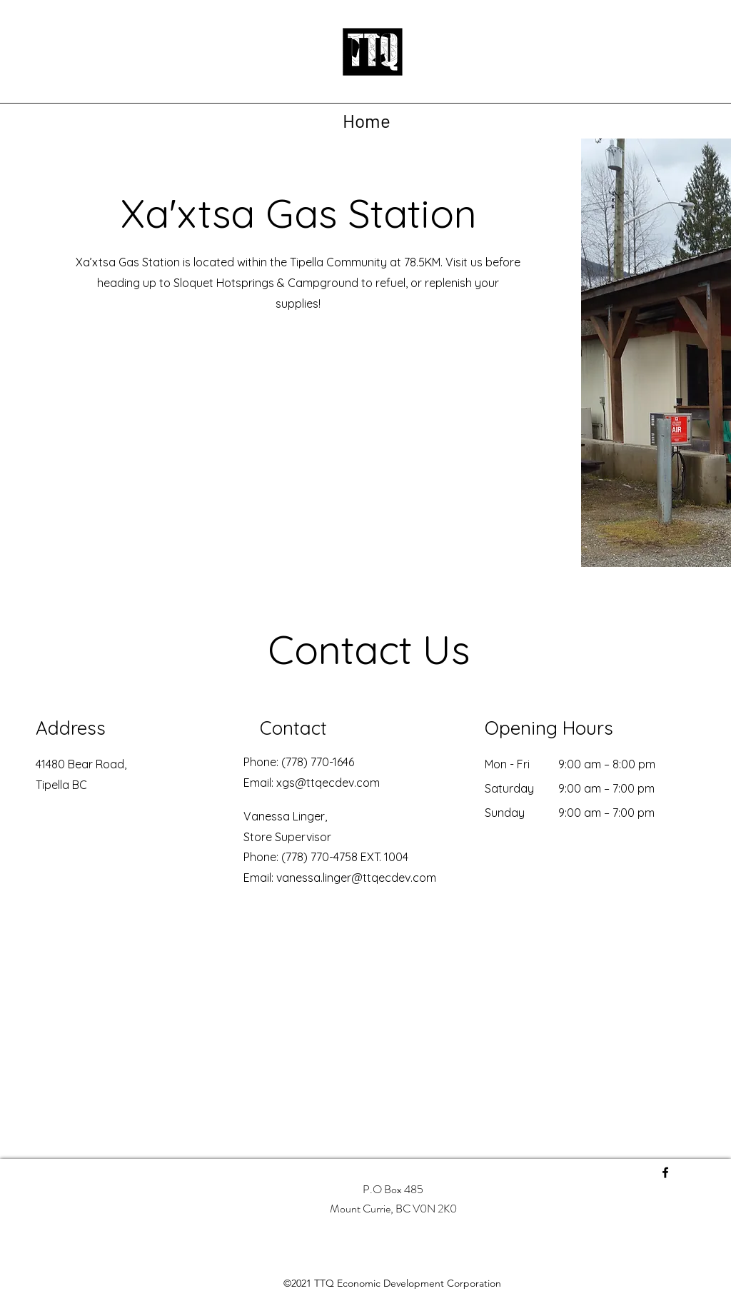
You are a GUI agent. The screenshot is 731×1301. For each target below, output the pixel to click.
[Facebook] (665, 1172)
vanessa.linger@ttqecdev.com (356, 877)
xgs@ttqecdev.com (328, 782)
